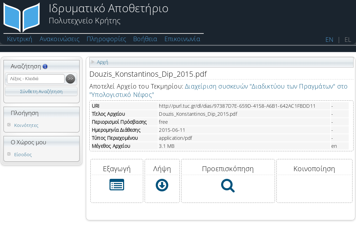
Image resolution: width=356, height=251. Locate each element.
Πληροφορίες (106, 39)
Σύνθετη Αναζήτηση (41, 91)
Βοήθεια (145, 39)
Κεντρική (20, 39)
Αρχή (102, 62)
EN (329, 39)
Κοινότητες (26, 125)
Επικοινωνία (182, 39)
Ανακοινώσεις (60, 39)
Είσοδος (23, 154)
